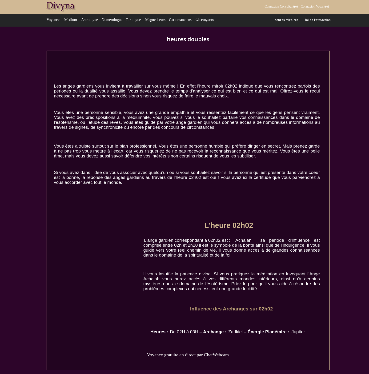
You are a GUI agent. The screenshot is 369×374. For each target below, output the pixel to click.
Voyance (53, 20)
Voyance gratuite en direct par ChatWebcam (188, 354)
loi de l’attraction (318, 20)
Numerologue (112, 20)
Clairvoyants (205, 20)
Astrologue (89, 20)
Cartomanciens (180, 20)
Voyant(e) (323, 6)
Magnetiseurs (155, 20)
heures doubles (188, 39)
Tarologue (133, 20)
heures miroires (286, 20)
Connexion (308, 6)
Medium (70, 20)
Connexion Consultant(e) (281, 6)
